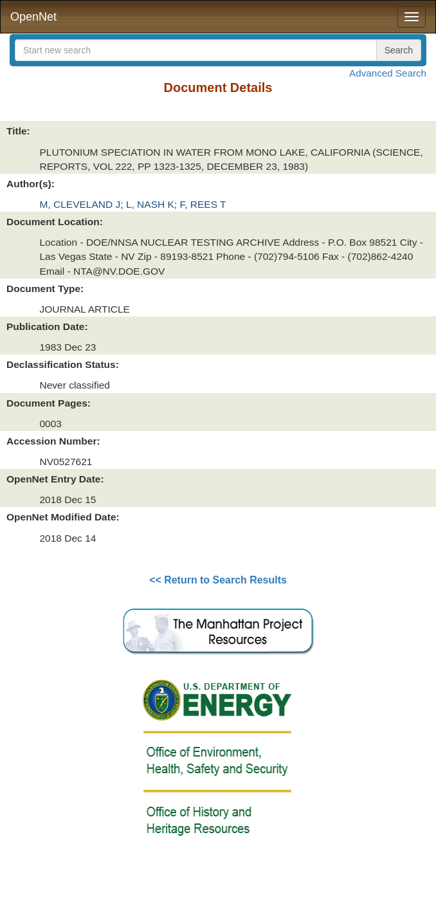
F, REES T (202, 204)
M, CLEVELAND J (80, 204)
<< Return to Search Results (218, 579)
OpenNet (33, 16)
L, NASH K (150, 204)
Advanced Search (387, 73)
